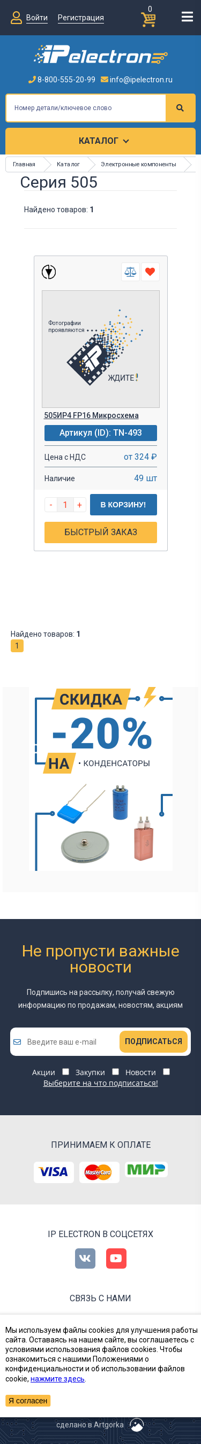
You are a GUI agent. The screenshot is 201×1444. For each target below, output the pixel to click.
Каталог (98, 141)
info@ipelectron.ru (137, 79)
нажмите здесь (58, 1378)
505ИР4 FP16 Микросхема (91, 415)
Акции (43, 1072)
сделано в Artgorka (90, 1424)
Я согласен (28, 1400)
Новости (140, 1072)
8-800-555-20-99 (61, 79)
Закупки (90, 1072)
